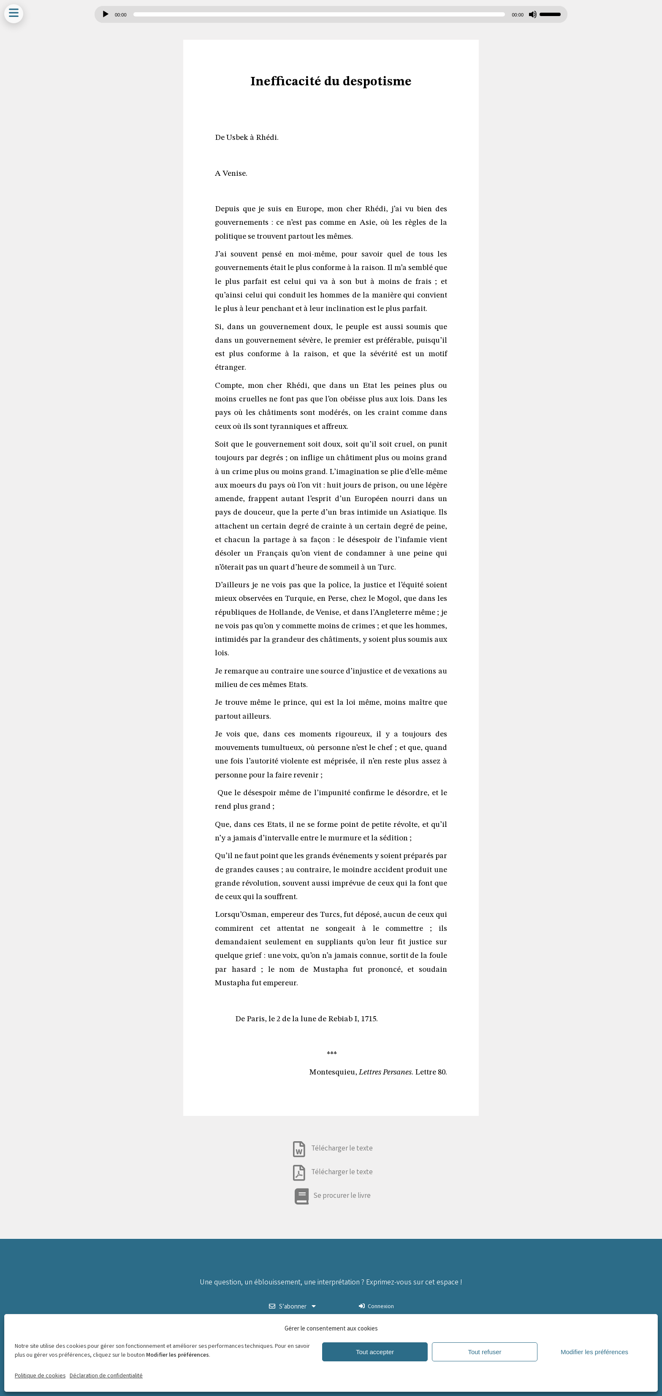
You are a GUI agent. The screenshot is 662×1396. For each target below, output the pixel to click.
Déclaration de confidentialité (106, 1376)
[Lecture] (105, 14)
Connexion (376, 1307)
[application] (331, 14)
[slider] (319, 14)
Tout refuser (484, 1351)
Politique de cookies (40, 1376)
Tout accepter (375, 1351)
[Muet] (533, 14)
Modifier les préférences (594, 1351)
